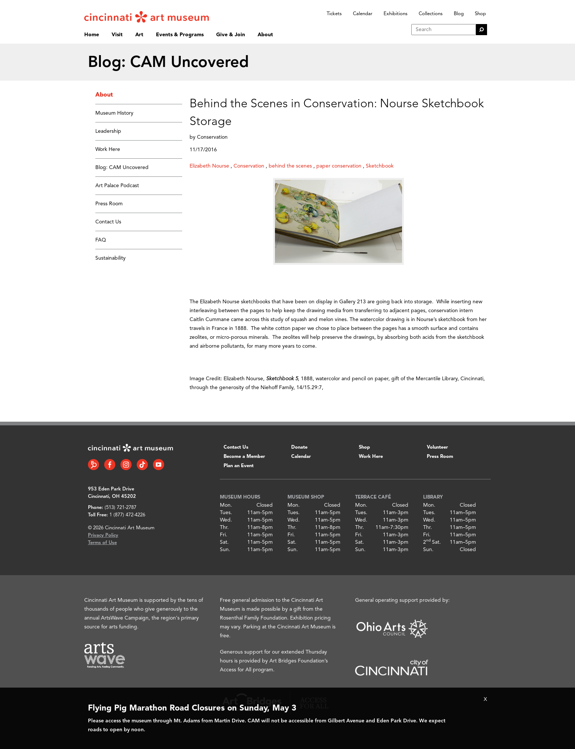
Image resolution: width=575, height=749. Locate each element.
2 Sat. (432, 542)
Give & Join (230, 34)
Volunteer (437, 447)
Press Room (109, 203)
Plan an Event (239, 465)
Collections (431, 13)
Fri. (223, 534)
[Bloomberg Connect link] (93, 464)
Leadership (108, 131)
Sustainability (110, 258)
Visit (117, 34)
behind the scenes (290, 166)
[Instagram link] (126, 464)
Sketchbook (380, 166)
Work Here (107, 149)
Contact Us (108, 222)
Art (139, 34)
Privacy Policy (103, 535)
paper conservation (338, 166)
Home (91, 34)
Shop (480, 13)
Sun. (225, 549)
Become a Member (244, 456)
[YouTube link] (158, 464)
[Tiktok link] (142, 464)
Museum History (114, 113)
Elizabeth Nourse (209, 166)
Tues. (226, 512)
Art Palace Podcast (117, 185)
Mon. (226, 505)
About (265, 34)
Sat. (224, 542)
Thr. (224, 527)
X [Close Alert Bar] (485, 699)
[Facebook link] (109, 464)
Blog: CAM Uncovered (122, 167)
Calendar (362, 13)
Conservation (249, 166)
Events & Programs (180, 34)
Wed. (226, 520)
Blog (459, 13)
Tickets (334, 13)
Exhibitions (396, 13)
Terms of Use (102, 542)
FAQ (100, 240)
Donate (299, 447)
